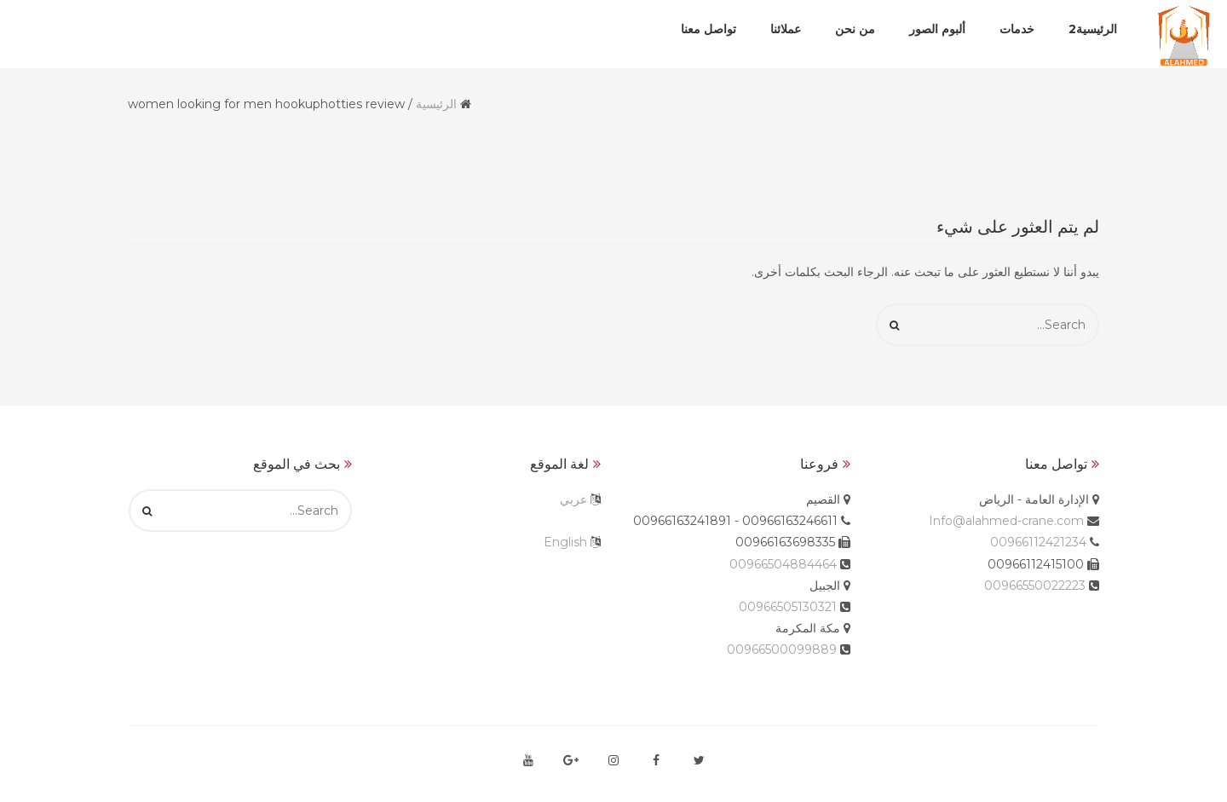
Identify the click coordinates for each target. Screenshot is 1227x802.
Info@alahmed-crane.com (1006, 520)
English (565, 542)
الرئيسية (436, 104)
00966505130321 (788, 606)
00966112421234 (1038, 542)
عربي (573, 499)
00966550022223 (1035, 585)
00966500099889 (782, 649)
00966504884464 (783, 564)
